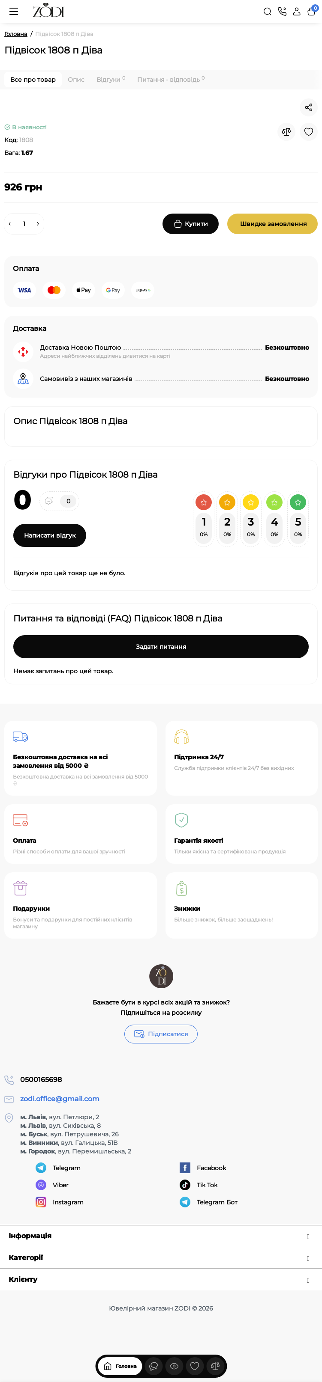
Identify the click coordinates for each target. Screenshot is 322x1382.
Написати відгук (49, 535)
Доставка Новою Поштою (80, 347)
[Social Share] (309, 107)
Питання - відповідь (171, 79)
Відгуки (110, 79)
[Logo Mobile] (48, 11)
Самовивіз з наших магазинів (86, 379)
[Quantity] (24, 224)
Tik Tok (198, 1185)
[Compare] (286, 132)
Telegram (58, 1167)
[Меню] (13, 11)
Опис (76, 79)
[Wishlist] (309, 132)
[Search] (267, 11)
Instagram (60, 1202)
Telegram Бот (209, 1202)
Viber (52, 1185)
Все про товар (33, 79)
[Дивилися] (153, 1366)
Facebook (203, 1167)
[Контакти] (282, 11)
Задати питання (161, 647)
